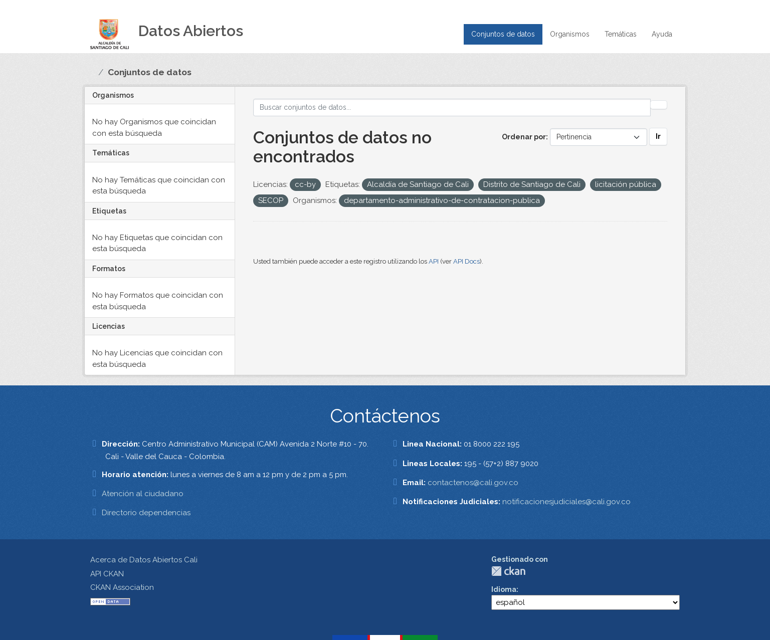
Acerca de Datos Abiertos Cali (144, 559)
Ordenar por (524, 137)
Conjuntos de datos (503, 34)
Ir (658, 136)
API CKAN (107, 573)
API (434, 261)
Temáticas (621, 34)
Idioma (503, 589)
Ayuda (662, 34)
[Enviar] (658, 104)
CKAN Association (122, 587)
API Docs (466, 261)
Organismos (570, 34)
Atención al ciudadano (142, 493)
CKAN (508, 571)
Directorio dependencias (146, 512)
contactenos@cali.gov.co (473, 482)
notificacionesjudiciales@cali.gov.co (566, 501)
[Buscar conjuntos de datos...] (452, 107)
